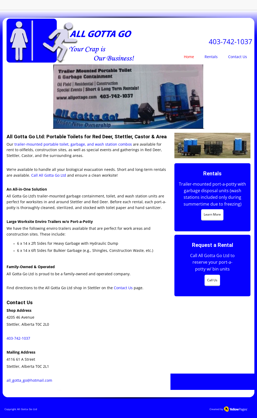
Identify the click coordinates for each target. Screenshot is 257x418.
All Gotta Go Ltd (27, 409)
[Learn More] (212, 215)
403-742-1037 (230, 41)
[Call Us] (212, 280)
